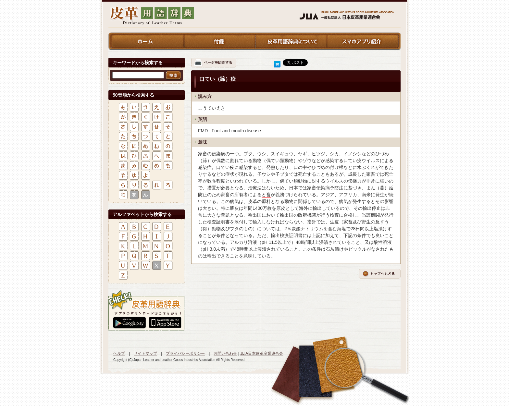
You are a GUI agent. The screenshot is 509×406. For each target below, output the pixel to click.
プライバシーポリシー (185, 353)
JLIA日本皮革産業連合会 (261, 353)
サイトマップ (145, 353)
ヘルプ (119, 353)
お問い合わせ (225, 353)
